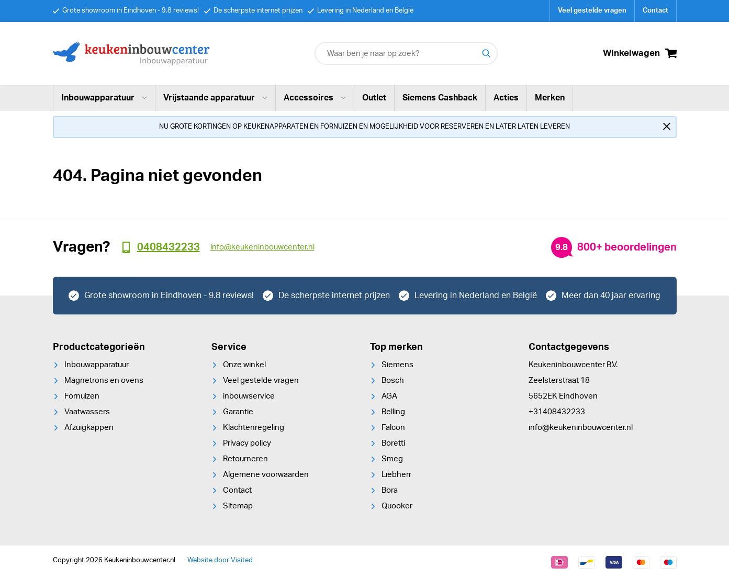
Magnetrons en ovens (103, 380)
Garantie (238, 412)
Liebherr (396, 475)
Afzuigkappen (89, 428)
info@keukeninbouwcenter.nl (581, 428)
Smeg (392, 459)
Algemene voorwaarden (266, 475)
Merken (550, 98)
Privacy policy (247, 443)
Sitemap (238, 506)
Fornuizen (81, 396)
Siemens (397, 365)
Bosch (393, 380)
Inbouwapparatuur (104, 98)
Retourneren (245, 459)
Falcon (393, 428)
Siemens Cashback (439, 98)
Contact (655, 10)
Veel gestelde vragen (592, 10)
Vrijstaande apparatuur (215, 98)
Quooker (397, 506)
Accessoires (315, 98)
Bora (390, 490)
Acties (506, 98)
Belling (393, 412)
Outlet (374, 98)
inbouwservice (249, 396)
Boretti (393, 443)
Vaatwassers (87, 412)
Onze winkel (244, 365)
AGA (389, 396)
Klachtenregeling (253, 428)
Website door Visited (220, 560)
